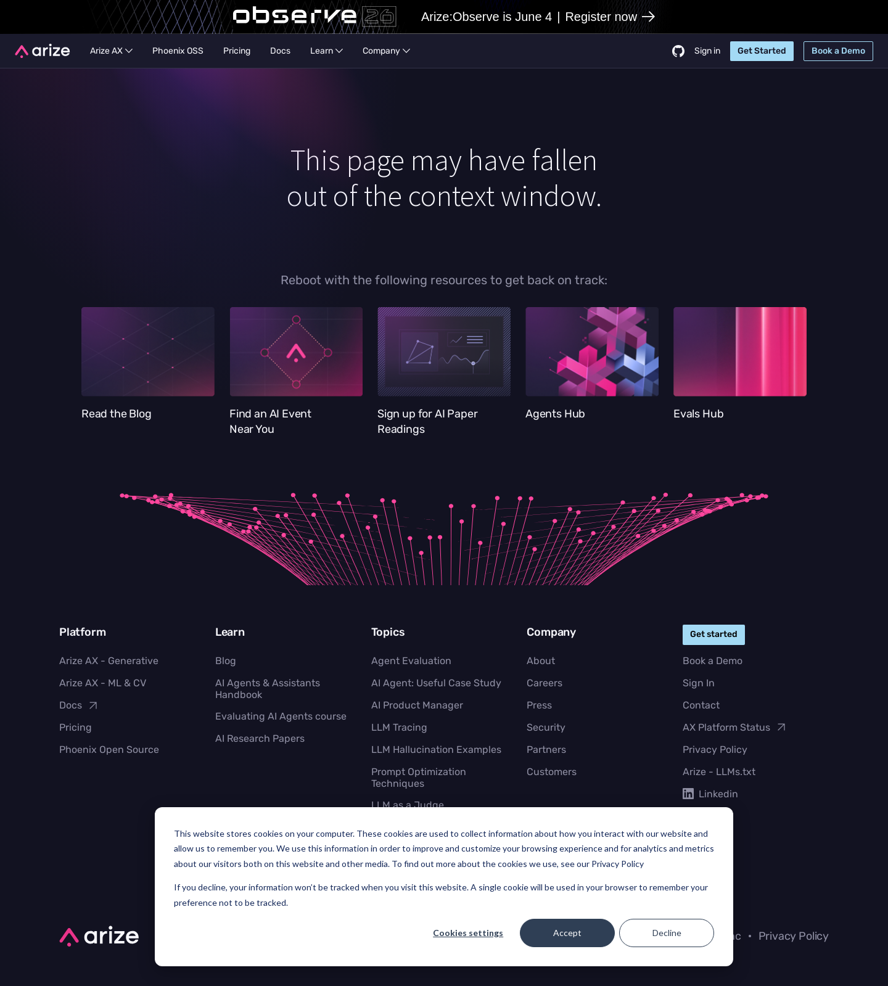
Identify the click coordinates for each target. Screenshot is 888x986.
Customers (552, 772)
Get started (714, 634)
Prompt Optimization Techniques (418, 777)
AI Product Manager (417, 705)
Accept (567, 932)
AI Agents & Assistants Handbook (267, 688)
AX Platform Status (735, 727)
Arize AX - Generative (108, 661)
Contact (701, 705)
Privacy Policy (715, 749)
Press (539, 705)
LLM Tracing (399, 727)
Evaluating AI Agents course (281, 716)
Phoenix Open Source (109, 749)
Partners (546, 749)
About (541, 661)
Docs (79, 705)
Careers (544, 683)
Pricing (75, 727)
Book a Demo (712, 661)
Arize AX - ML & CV (102, 683)
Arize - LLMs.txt (719, 772)
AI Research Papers (260, 738)
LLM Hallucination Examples (436, 749)
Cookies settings (468, 932)
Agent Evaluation (411, 661)
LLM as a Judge (407, 805)
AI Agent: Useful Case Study (436, 683)
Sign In (699, 683)
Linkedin (710, 794)
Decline (666, 932)
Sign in (707, 51)
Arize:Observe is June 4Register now (538, 16)
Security (546, 727)
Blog (225, 661)
